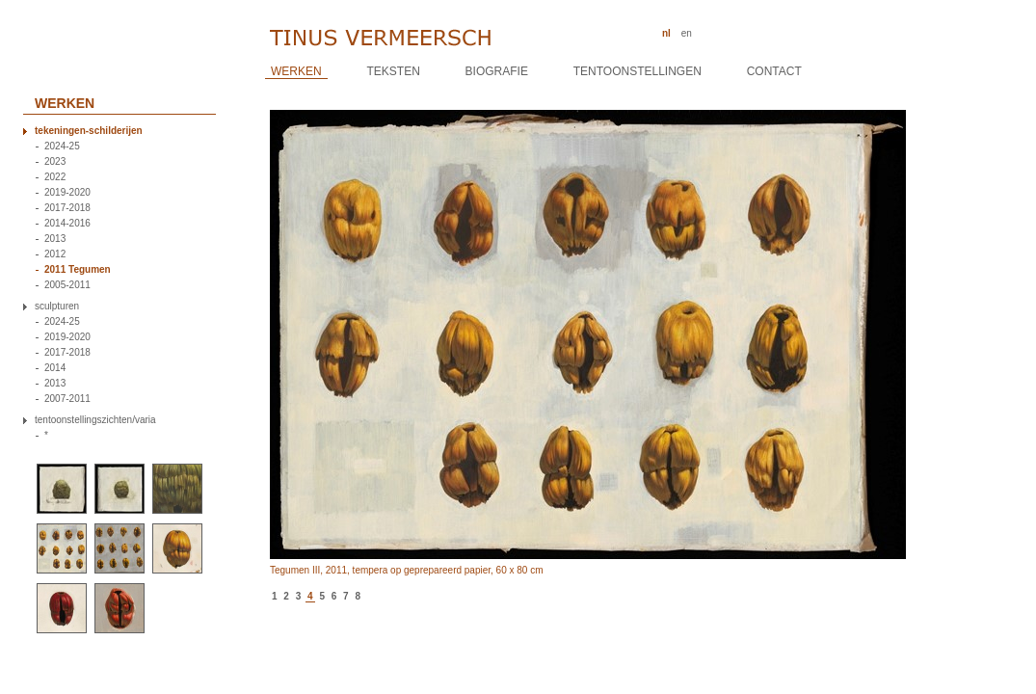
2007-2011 (67, 399)
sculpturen (57, 306)
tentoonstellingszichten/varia (95, 420)
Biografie (496, 71)
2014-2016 (67, 223)
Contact (774, 71)
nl (666, 33)
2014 (55, 368)
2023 (55, 162)
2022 (55, 177)
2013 (55, 239)
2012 (55, 254)
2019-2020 (67, 193)
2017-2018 (67, 208)
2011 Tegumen (77, 270)
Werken (296, 71)
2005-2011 (67, 285)
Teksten (392, 71)
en (686, 33)
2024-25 (62, 146)
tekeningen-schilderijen (89, 131)
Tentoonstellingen (637, 71)
